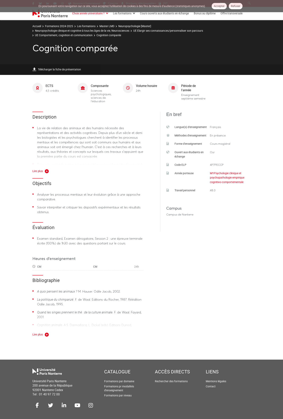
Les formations (122, 13)
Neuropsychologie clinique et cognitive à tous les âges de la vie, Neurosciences (82, 30)
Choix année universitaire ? (88, 13)
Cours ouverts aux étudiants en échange (164, 13)
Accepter (219, 6)
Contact (211, 386)
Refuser (235, 6)
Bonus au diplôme (205, 13)
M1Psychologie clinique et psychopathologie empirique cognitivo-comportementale (227, 177)
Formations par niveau (118, 395)
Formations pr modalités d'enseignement (119, 388)
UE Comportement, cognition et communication (64, 35)
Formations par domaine (119, 381)
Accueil (36, 26)
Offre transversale (232, 13)
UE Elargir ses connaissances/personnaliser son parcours (168, 30)
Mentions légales (216, 381)
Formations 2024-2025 (59, 26)
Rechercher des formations (171, 381)
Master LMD (106, 26)
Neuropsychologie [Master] (134, 26)
